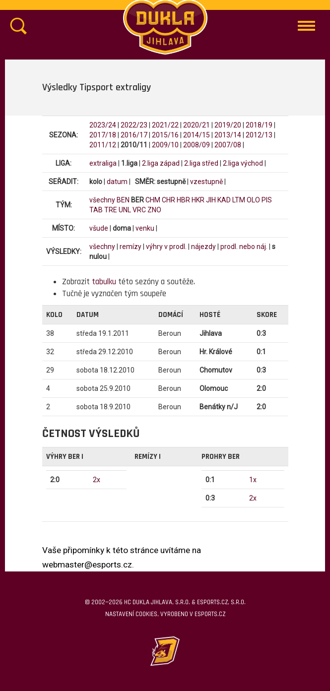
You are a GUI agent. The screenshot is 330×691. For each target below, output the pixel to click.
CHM (152, 200)
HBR (183, 200)
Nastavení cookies (131, 614)
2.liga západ (161, 163)
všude (98, 228)
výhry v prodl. (166, 247)
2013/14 (227, 135)
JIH (211, 200)
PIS (267, 200)
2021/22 (165, 125)
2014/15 (196, 135)
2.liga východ (243, 163)
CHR (168, 200)
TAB (96, 210)
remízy (130, 247)
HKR (198, 200)
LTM (238, 200)
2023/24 (102, 125)
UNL (125, 210)
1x (253, 480)
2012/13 (259, 135)
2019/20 (227, 125)
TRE (110, 210)
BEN (123, 200)
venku (144, 228)
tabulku (104, 281)
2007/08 (227, 145)
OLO (253, 200)
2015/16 (165, 135)
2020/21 (196, 125)
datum (117, 182)
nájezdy (203, 247)
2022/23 (134, 125)
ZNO (154, 210)
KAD (224, 200)
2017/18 (102, 135)
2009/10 (165, 145)
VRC (139, 210)
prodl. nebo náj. (243, 247)
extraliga (103, 163)
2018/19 (259, 125)
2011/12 (102, 145)
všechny (102, 200)
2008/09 (196, 145)
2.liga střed (201, 163)
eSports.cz (210, 614)
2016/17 (134, 135)
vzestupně (206, 182)
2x (96, 480)
